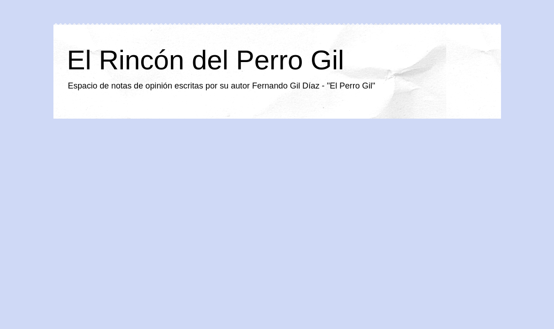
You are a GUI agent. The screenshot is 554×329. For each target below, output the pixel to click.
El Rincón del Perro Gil (205, 60)
